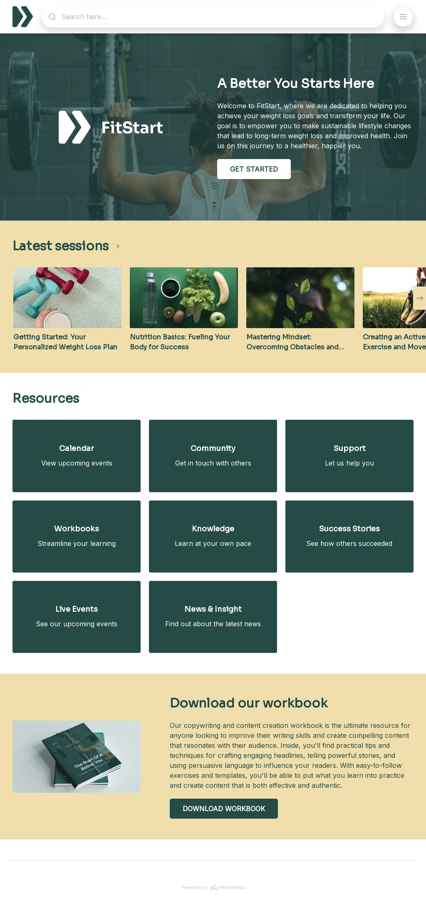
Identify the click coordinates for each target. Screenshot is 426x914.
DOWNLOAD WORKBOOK (224, 808)
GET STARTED (254, 169)
